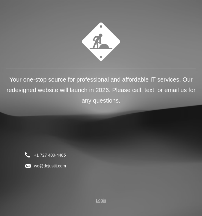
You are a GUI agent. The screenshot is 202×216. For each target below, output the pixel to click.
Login (101, 200)
